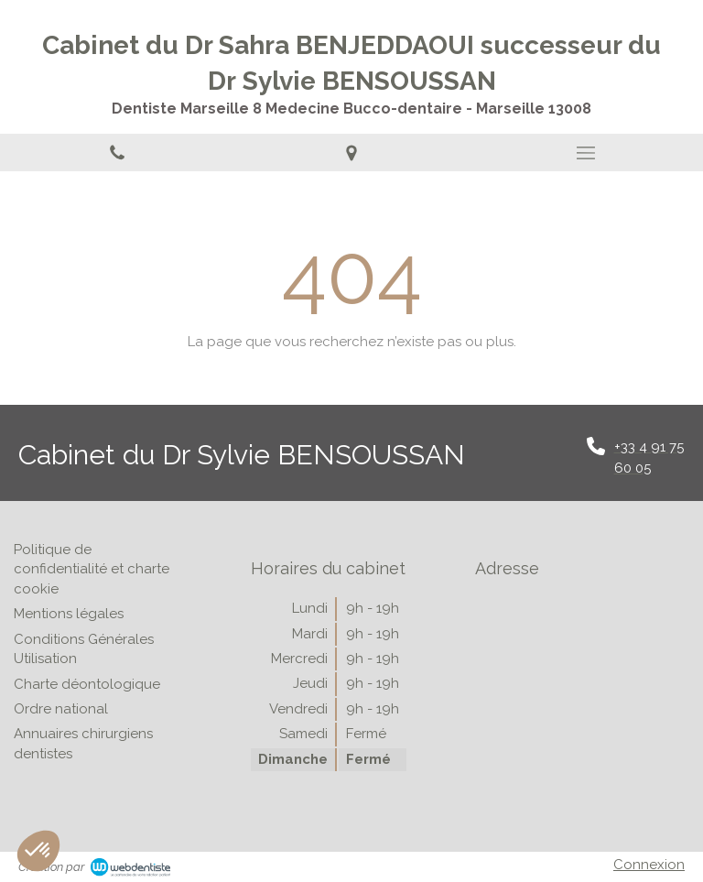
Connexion (649, 864)
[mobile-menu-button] (586, 153)
